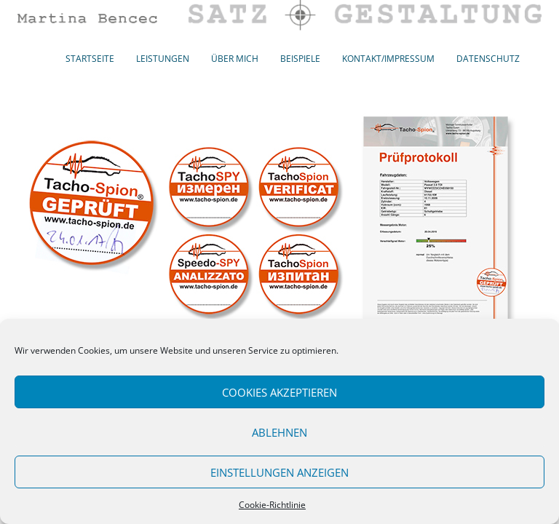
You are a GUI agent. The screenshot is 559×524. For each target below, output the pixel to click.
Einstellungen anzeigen (279, 472)
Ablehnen (279, 432)
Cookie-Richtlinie (272, 505)
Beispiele (300, 58)
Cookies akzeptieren (279, 392)
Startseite (90, 58)
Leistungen (162, 58)
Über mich (234, 58)
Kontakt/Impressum (388, 58)
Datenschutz (488, 58)
